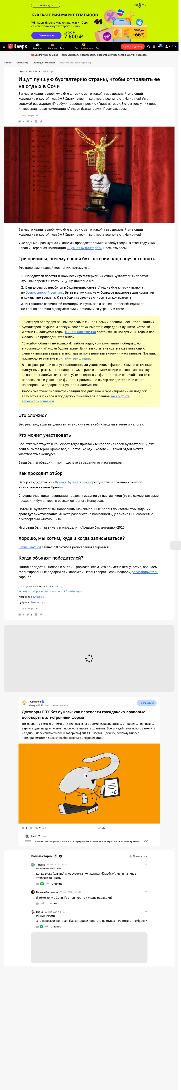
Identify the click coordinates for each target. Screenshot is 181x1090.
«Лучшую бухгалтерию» (71, 482)
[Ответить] (57, 883)
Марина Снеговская (47, 892)
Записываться (29, 547)
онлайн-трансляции (74, 358)
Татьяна (40, 864)
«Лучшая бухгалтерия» (84, 248)
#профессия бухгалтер (47, 591)
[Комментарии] (21, 121)
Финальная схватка (80, 332)
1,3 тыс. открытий (28, 115)
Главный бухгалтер (45, 868)
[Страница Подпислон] (24, 702)
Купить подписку (132, 46)
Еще (62, 46)
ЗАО (58, 868)
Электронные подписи (56, 705)
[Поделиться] (41, 121)
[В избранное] (35, 121)
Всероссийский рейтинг (44, 292)
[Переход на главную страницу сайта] (17, 47)
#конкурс (24, 591)
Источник (24, 596)
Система (52, 46)
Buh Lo (40, 912)
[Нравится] (29, 121)
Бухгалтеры (48, 71)
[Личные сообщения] (154, 46)
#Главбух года (73, 591)
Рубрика (23, 602)
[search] (148, 46)
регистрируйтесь (145, 572)
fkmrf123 (35, 836)
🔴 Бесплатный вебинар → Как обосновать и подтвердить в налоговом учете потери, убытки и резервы (89, 55)
